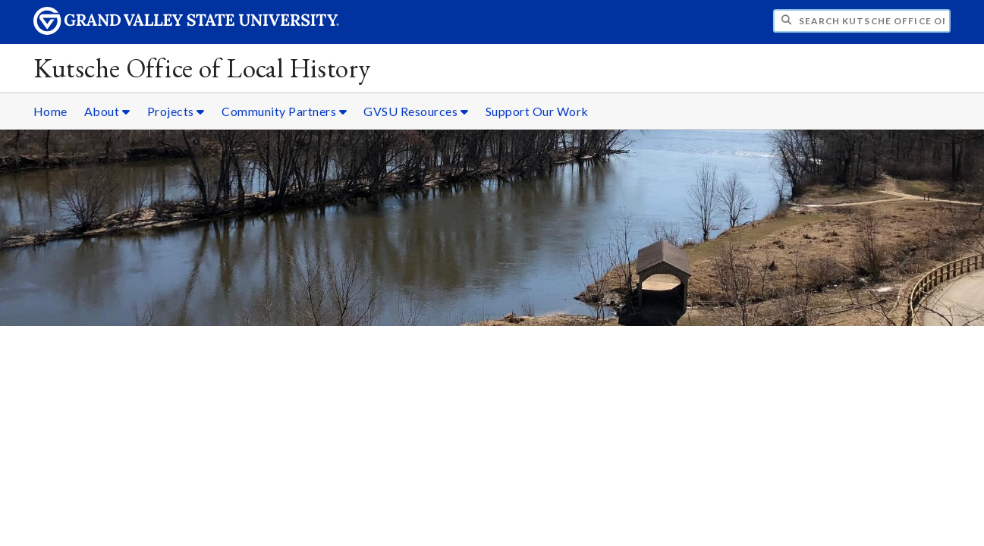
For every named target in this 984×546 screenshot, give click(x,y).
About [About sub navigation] (107, 111)
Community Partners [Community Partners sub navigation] (284, 111)
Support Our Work (537, 111)
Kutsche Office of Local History (202, 68)
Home (50, 111)
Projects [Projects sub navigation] (176, 111)
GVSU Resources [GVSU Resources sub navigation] (415, 111)
